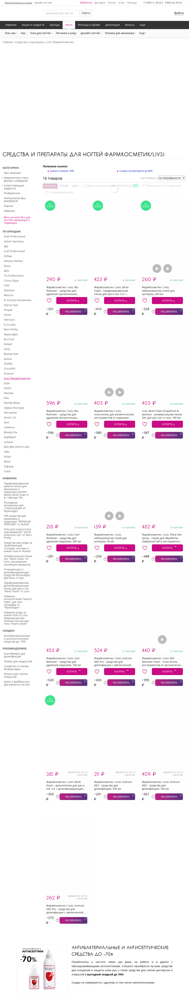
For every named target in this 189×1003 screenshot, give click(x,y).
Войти (179, 13)
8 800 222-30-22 (173, 2)
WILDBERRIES (73, 269)
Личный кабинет (27, 979)
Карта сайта (104, 979)
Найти (86, 13)
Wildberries (86, 2)
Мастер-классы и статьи (18, 2)
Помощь (132, 2)
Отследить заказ (57, 979)
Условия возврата (161, 979)
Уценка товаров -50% (62, 128)
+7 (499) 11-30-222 (153, 2)
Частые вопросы (130, 979)
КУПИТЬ (72, 257)
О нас (121, 2)
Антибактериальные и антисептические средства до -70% (120, 908)
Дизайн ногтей (43, 2)
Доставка (100, 2)
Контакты (82, 979)
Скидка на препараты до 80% (136, 128)
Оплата (112, 2)
